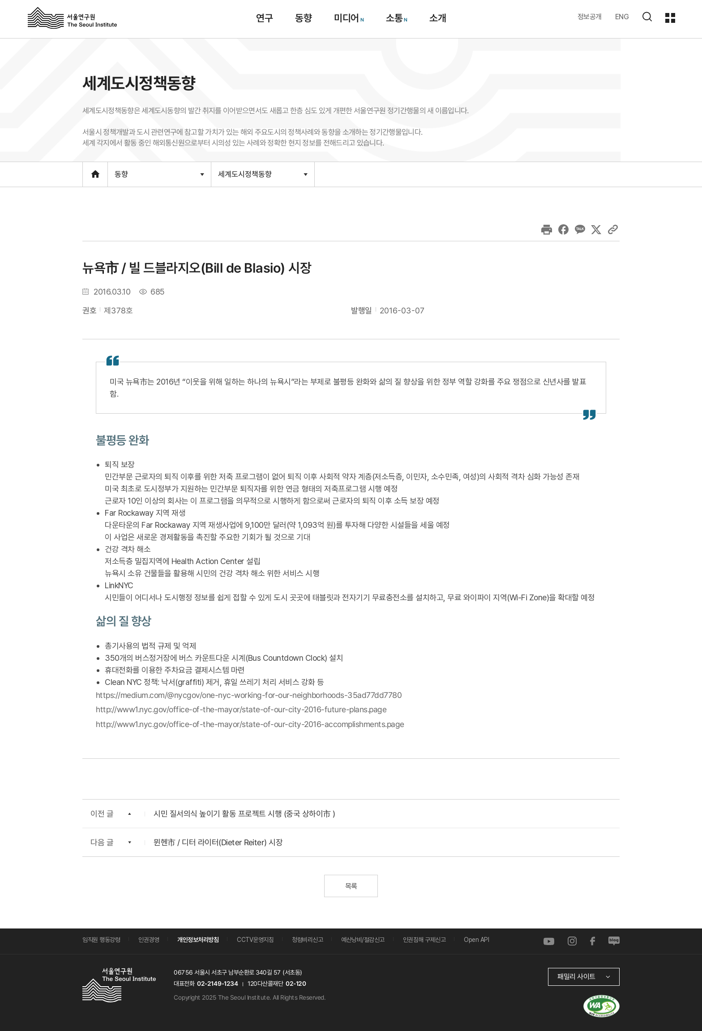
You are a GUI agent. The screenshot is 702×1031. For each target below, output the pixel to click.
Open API (476, 939)
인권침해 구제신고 (424, 939)
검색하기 (647, 16)
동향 (159, 178)
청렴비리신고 (307, 939)
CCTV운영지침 (255, 939)
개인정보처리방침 (197, 939)
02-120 (296, 983)
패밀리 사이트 (576, 976)
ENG (622, 17)
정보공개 (590, 17)
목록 (351, 886)
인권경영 (148, 939)
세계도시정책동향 (263, 177)
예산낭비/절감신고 (363, 939)
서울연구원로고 (72, 17)
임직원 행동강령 (101, 939)
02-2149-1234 (217, 983)
